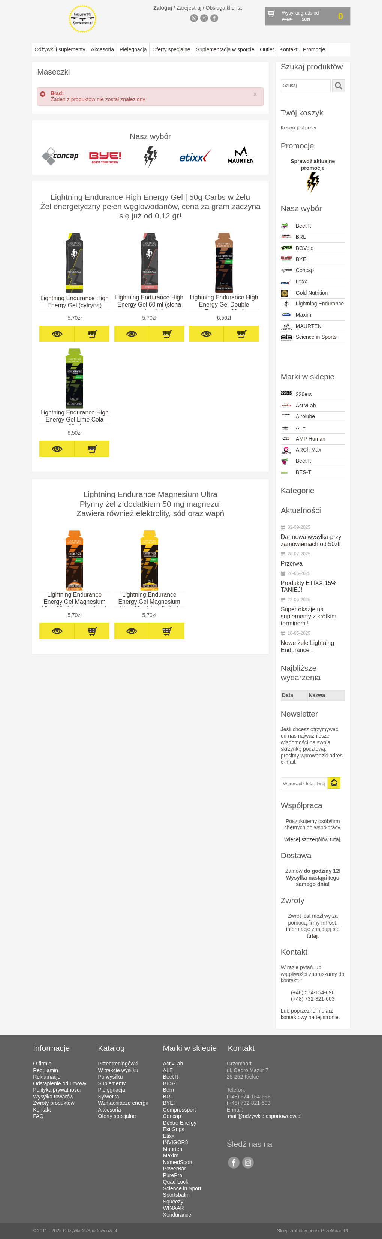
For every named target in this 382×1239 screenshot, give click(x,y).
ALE (293, 428)
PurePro (172, 1175)
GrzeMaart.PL (335, 1230)
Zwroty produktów (53, 1103)
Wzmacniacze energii (123, 1103)
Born (168, 1090)
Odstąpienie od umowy (59, 1083)
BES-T (296, 473)
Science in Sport (182, 1188)
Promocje (314, 49)
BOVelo (297, 248)
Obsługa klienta (224, 8)
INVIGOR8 (175, 1142)
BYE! (294, 259)
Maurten (172, 1149)
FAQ (38, 1116)
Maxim (296, 315)
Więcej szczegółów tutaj (312, 839)
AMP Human (303, 439)
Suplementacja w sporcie (225, 49)
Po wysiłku (110, 1077)
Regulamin (45, 1070)
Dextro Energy (179, 1123)
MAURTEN (301, 327)
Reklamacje (46, 1077)
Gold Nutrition (304, 293)
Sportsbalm (176, 1195)
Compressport (179, 1110)
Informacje (51, 1048)
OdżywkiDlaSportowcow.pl (90, 1230)
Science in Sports (309, 337)
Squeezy (173, 1202)
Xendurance (177, 1215)
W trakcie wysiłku (118, 1070)
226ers (296, 394)
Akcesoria (102, 49)
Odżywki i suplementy (59, 49)
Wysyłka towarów (53, 1097)
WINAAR (173, 1208)
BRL (293, 237)
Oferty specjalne (171, 49)
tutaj (312, 936)
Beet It (296, 226)
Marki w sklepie (190, 1048)
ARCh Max (301, 450)
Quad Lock (176, 1182)
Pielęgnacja (133, 49)
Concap (297, 270)
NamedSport (178, 1162)
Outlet (267, 49)
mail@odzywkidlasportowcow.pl (264, 1116)
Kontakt (288, 49)
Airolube (298, 416)
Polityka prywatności (57, 1090)
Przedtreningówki (118, 1064)
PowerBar (174, 1169)
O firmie (42, 1064)
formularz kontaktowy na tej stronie (310, 1014)
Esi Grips (173, 1129)
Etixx (294, 282)
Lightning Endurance (312, 304)
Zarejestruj (189, 8)
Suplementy (112, 1083)
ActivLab (298, 406)
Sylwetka (108, 1097)
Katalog (111, 1048)
